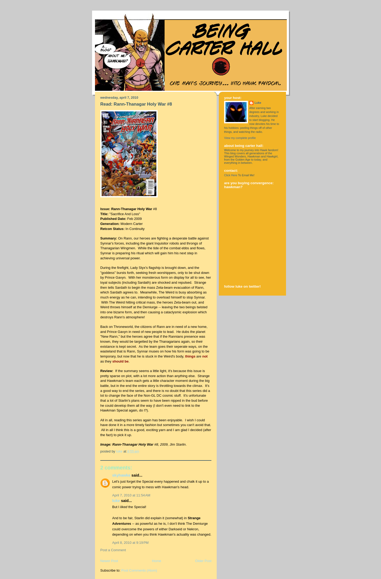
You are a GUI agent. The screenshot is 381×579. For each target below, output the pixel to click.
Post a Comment (113, 550)
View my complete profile (240, 137)
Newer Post (109, 561)
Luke (116, 501)
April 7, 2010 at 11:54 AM (131, 495)
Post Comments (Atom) (139, 570)
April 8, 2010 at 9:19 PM (130, 543)
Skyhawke (121, 475)
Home (156, 561)
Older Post (203, 561)
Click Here (230, 175)
